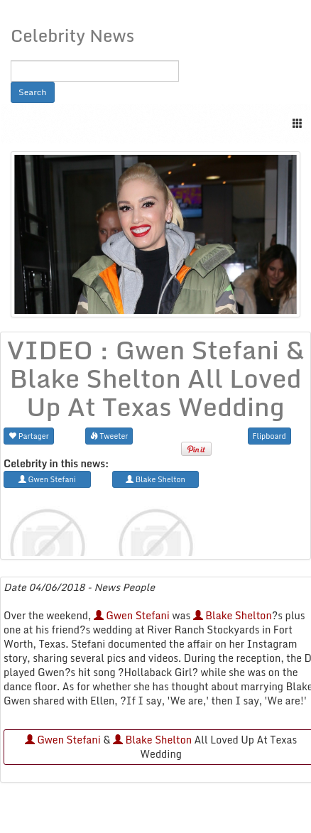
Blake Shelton (232, 615)
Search (32, 92)
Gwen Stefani (132, 615)
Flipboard (269, 436)
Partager (29, 436)
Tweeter (109, 436)
